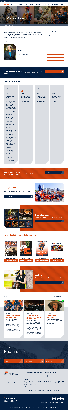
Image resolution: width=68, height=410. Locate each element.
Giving (48, 56)
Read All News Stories (58, 296)
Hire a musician (49, 282)
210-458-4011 (11, 401)
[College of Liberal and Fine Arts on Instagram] (48, 376)
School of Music (10, 25)
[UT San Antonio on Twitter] (55, 398)
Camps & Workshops (52, 59)
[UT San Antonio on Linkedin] (60, 398)
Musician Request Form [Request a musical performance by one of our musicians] (52, 53)
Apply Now (54, 361)
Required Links (51, 407)
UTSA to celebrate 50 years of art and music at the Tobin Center (33, 317)
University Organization (59, 402)
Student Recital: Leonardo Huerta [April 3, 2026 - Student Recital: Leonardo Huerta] (25, 97)
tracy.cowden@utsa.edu (23, 54)
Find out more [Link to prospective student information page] (19, 196)
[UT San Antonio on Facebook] (53, 398)
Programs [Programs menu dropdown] (20, 4)
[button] (66, 1)
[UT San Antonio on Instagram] (63, 398)
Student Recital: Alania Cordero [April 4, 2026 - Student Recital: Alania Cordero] (56, 97)
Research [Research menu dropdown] (31, 4)
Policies (38, 407)
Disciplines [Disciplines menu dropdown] (38, 4)
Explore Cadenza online (11, 260)
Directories (52, 402)
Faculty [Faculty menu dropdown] (25, 4)
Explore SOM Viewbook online (42, 260)
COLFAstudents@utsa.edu (9, 383)
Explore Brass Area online (57, 260)
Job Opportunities (51, 62)
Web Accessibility (44, 407)
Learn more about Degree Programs (49, 220)
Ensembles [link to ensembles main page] (49, 50)
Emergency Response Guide (31, 407)
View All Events (60, 81)
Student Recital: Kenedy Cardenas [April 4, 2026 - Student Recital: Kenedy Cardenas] (41, 97)
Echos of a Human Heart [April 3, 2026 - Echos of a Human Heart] (10, 97)
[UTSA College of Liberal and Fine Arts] (10, 4)
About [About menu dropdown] (61, 4)
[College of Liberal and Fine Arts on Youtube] (41, 376)
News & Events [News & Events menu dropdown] (55, 4)
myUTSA (62, 1)
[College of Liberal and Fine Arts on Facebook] (27, 376)
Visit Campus (34, 361)
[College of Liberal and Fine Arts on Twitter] (34, 376)
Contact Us (6, 381)
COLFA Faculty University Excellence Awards (13, 316)
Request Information (13, 361)
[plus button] (55, 38)
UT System (57, 407)
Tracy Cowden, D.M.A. (23, 51)
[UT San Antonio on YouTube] (58, 398)
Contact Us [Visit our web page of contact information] (54, 172)
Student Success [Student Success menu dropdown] (46, 4)
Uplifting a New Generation (51, 316)
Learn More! (54, 71)
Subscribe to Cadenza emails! (26, 260)
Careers (42, 402)
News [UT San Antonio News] (57, 1)
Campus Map (47, 402)
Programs (49, 35)
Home (5, 25)
